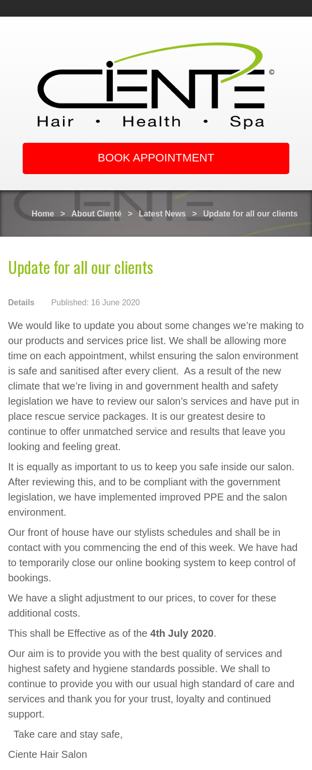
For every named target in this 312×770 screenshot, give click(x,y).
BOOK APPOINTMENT (156, 157)
